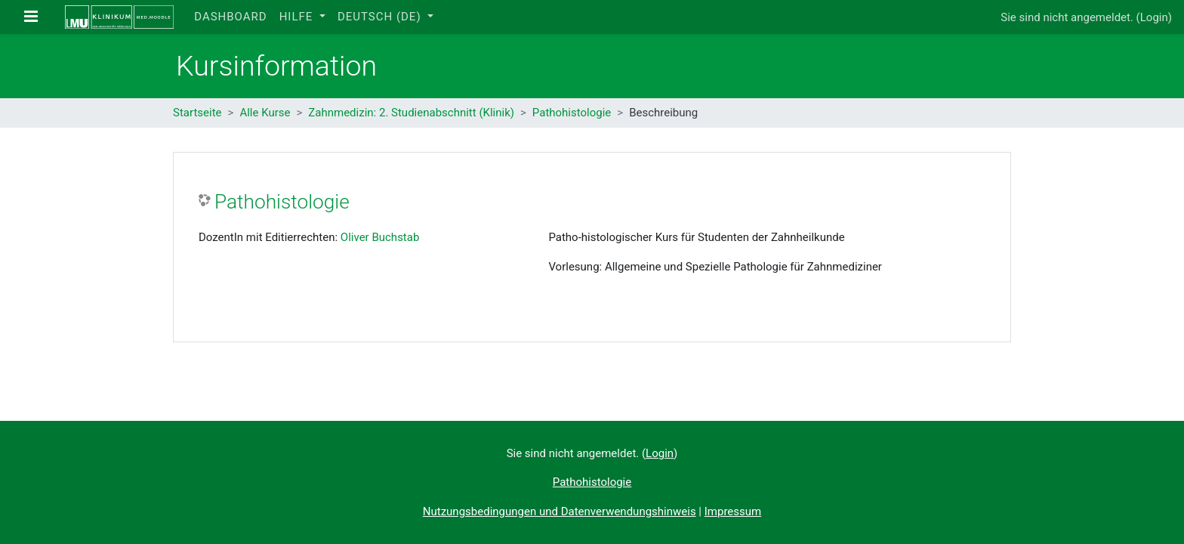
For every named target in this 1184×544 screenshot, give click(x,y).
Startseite (197, 112)
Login (1154, 17)
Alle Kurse (264, 112)
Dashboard (230, 16)
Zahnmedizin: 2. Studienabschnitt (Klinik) (411, 112)
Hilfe (297, 16)
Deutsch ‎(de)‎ (381, 16)
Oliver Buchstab (380, 237)
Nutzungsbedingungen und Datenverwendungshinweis (559, 511)
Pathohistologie (571, 112)
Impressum (733, 511)
